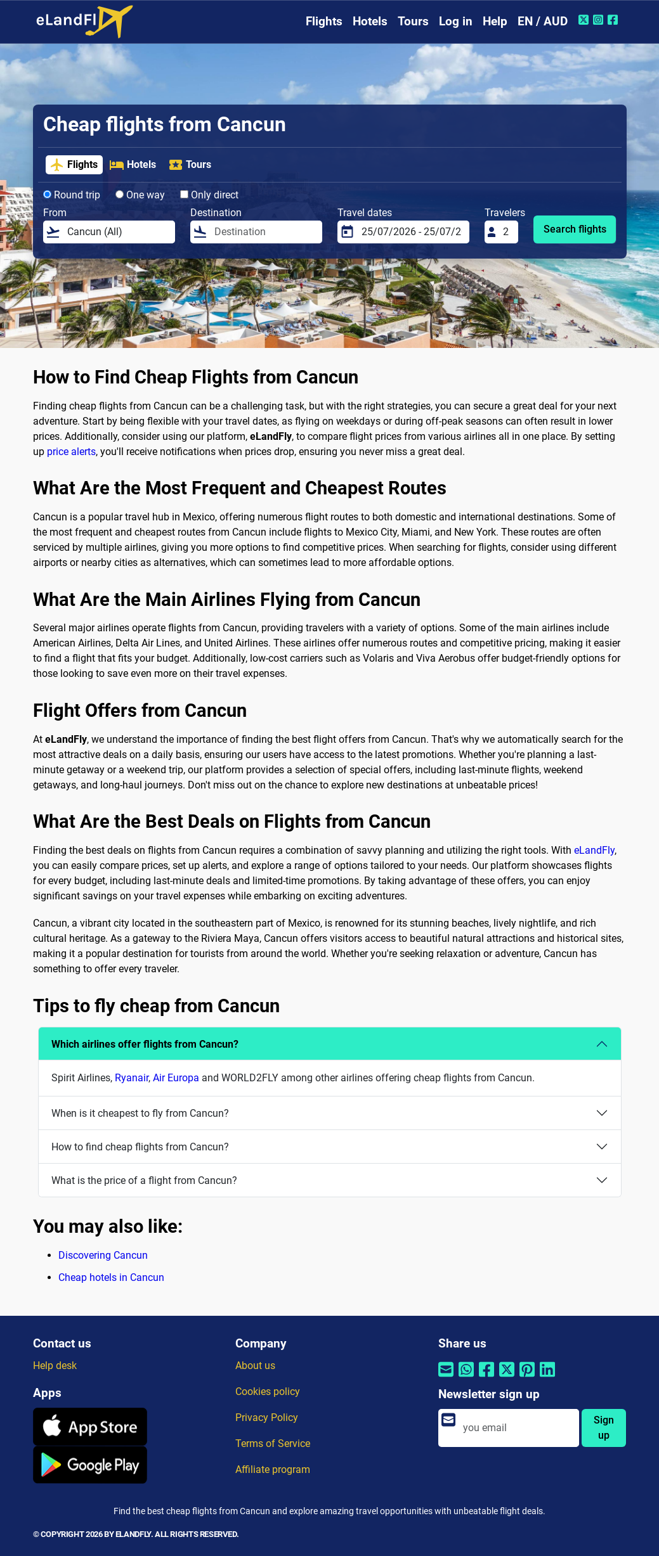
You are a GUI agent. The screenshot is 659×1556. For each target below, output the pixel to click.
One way (140, 195)
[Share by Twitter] (506, 1378)
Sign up (604, 1427)
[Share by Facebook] (486, 1378)
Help (495, 21)
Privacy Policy (266, 1417)
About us (255, 1366)
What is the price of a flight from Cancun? (144, 1180)
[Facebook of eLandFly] (614, 19)
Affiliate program (272, 1469)
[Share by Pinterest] (527, 1378)
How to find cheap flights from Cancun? (140, 1147)
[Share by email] (445, 1378)
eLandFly (594, 850)
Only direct (209, 195)
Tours (413, 21)
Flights (324, 21)
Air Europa (176, 1078)
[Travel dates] (411, 232)
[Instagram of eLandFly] (599, 19)
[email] (517, 1428)
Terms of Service (272, 1443)
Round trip (71, 195)
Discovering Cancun (103, 1255)
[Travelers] (506, 232)
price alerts (71, 452)
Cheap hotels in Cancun (111, 1277)
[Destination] (264, 232)
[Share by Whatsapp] (466, 1378)
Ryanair (131, 1078)
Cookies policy (267, 1392)
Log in (456, 21)
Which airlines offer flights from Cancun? (144, 1044)
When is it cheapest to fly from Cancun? (140, 1113)
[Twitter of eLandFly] (585, 19)
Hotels (370, 21)
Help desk (55, 1366)
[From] (117, 232)
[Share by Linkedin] (547, 1378)
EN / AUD (543, 21)
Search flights (575, 229)
